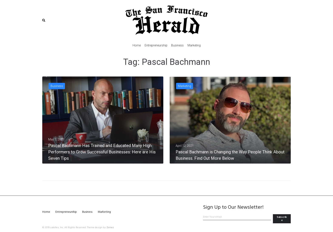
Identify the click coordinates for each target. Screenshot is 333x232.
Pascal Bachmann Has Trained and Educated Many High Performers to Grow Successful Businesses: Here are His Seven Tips (102, 152)
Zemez (110, 227)
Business (57, 86)
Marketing (184, 86)
